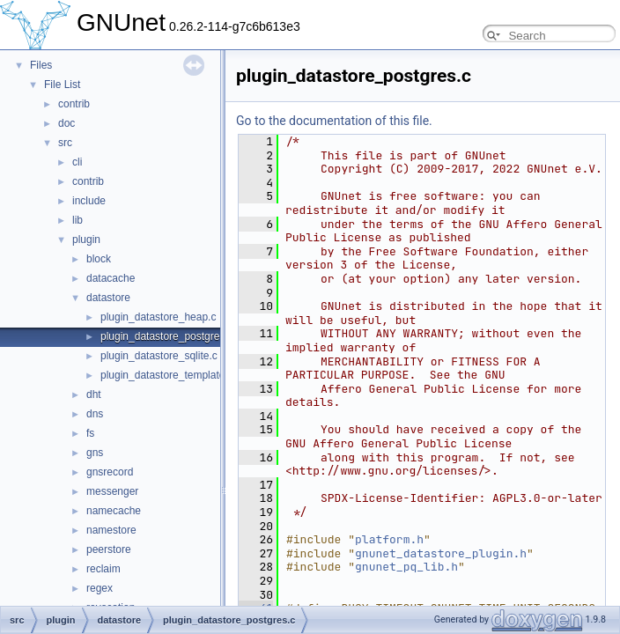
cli (77, 162)
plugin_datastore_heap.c (158, 317)
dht (93, 394)
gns (94, 452)
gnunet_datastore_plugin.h (441, 553)
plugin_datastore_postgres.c (166, 336)
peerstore (108, 549)
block (98, 259)
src (65, 142)
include (89, 201)
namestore (111, 530)
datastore (108, 297)
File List (62, 84)
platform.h (389, 539)
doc (66, 123)
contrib (74, 104)
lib (77, 220)
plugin (86, 239)
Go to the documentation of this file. (334, 121)
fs (90, 433)
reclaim (103, 569)
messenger (112, 491)
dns (94, 414)
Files (41, 65)
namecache (113, 511)
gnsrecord (109, 472)
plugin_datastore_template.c (166, 375)
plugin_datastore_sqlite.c (159, 356)
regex (99, 588)
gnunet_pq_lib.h (406, 566)
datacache (110, 278)
